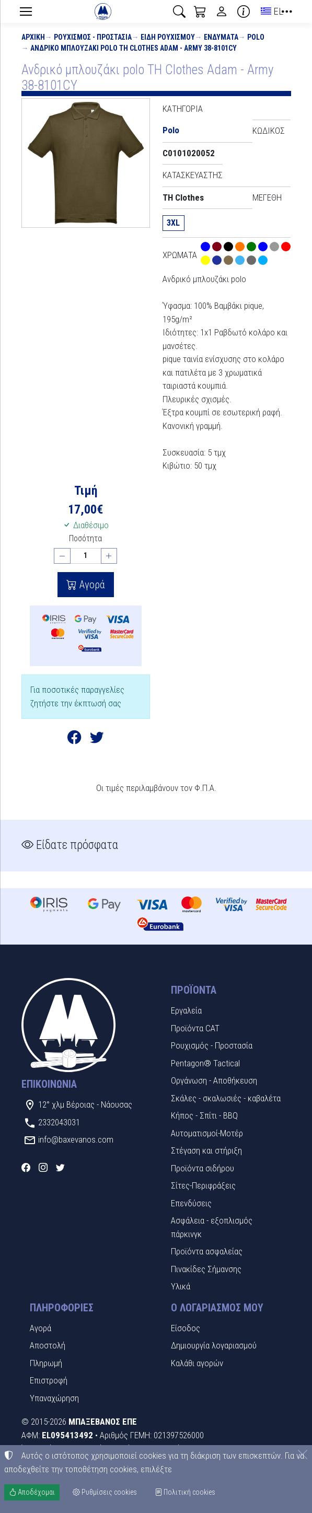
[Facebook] (25, 1167)
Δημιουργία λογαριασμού (214, 1345)
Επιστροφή (48, 1380)
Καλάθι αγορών (197, 1363)
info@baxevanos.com (75, 1139)
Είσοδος (185, 1328)
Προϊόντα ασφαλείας (206, 1251)
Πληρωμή (46, 1363)
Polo (255, 37)
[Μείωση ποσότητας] (62, 556)
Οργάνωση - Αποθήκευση (214, 1080)
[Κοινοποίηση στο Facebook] (74, 739)
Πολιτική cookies (185, 1492)
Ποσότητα (85, 538)
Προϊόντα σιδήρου (202, 1168)
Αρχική (33, 37)
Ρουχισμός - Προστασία (93, 37)
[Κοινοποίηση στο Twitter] (97, 739)
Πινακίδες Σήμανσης (206, 1269)
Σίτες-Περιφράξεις (203, 1185)
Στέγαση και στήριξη (206, 1150)
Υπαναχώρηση (54, 1398)
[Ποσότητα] (85, 556)
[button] (179, 11)
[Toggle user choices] (222, 11)
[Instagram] (43, 1167)
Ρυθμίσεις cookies (105, 1492)
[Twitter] (60, 1167)
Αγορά (91, 584)
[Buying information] (244, 11)
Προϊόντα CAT (195, 1028)
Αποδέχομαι (32, 1492)
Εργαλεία (186, 1010)
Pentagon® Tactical (205, 1063)
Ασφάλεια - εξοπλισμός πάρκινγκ (211, 1227)
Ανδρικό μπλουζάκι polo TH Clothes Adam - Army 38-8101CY (133, 48)
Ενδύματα (221, 37)
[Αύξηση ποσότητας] (109, 556)
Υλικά (180, 1286)
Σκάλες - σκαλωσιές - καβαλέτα (226, 1098)
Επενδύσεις (191, 1203)
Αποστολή (47, 1345)
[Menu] (26, 11)
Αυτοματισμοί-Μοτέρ (207, 1133)
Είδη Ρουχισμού (168, 37)
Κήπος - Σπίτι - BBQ (204, 1115)
